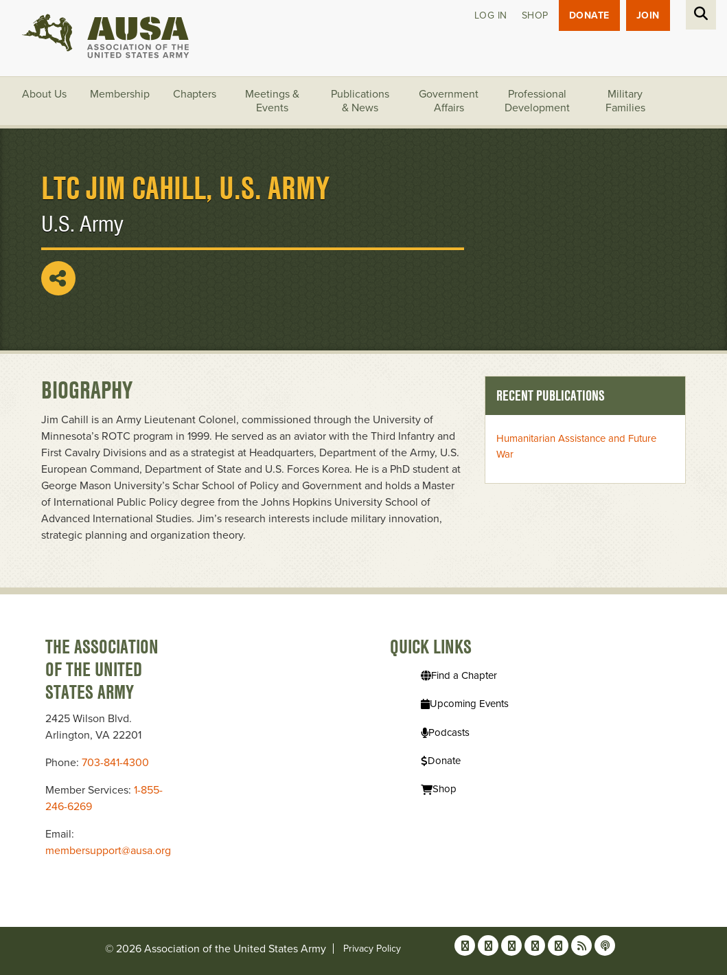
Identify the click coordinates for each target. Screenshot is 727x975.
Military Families (625, 101)
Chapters (194, 94)
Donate (589, 15)
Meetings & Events (272, 101)
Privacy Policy (372, 948)
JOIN (648, 15)
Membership (120, 94)
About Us (44, 94)
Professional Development (537, 101)
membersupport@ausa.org (108, 851)
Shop (535, 15)
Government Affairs (448, 101)
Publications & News (360, 101)
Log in (490, 15)
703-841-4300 (115, 763)
